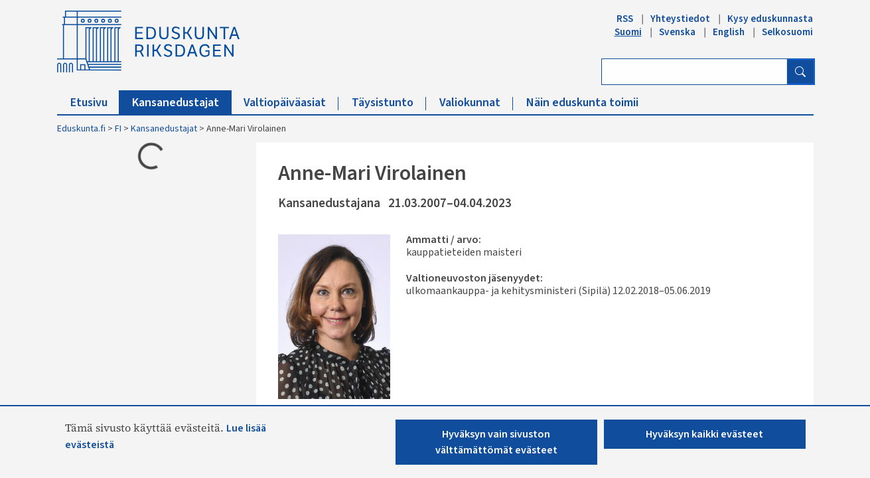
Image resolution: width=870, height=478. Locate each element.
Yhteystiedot (680, 18)
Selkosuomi (787, 32)
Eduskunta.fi (81, 128)
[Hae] (800, 71)
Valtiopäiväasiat (291, 102)
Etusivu (95, 102)
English (729, 32)
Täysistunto (389, 102)
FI (118, 128)
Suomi (628, 32)
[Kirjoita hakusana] (694, 71)
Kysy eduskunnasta (770, 18)
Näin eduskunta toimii (582, 102)
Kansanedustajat (182, 102)
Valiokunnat (476, 102)
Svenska (677, 32)
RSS (624, 18)
